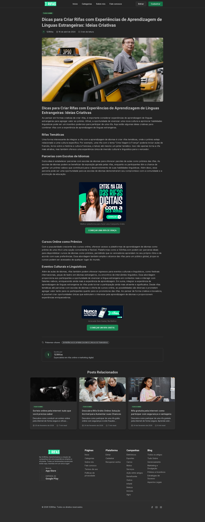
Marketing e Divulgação (152, 466)
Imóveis (130, 491)
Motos (129, 465)
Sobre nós (100, 4)
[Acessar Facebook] (152, 507)
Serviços (130, 469)
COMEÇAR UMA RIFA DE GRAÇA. (102, 230)
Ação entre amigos (135, 473)
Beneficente (132, 476)
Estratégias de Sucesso (153, 477)
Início (75, 4)
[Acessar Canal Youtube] (156, 507)
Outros (129, 480)
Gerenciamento (154, 462)
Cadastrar (110, 458)
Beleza (130, 487)
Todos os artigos (154, 455)
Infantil (129, 484)
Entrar (108, 455)
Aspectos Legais (154, 482)
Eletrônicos (131, 455)
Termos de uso (91, 469)
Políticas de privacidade (90, 474)
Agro (129, 494)
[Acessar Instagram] (161, 507)
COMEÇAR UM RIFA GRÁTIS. (102, 328)
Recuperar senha (113, 462)
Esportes (130, 458)
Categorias (87, 4)
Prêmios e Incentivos (156, 472)
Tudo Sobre (152, 458)
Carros (129, 462)
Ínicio (87, 455)
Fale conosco (116, 4)
